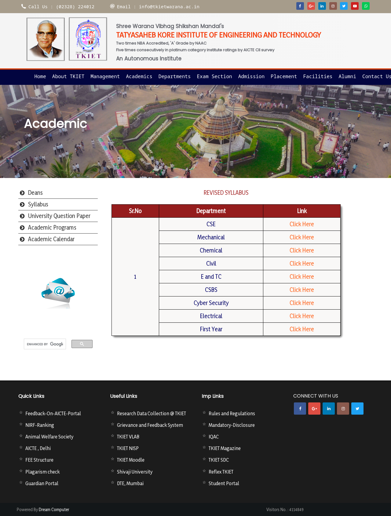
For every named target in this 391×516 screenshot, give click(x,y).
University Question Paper (59, 216)
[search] (45, 344)
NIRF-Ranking (39, 425)
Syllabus (38, 204)
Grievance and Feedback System (150, 425)
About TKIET (68, 76)
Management (105, 76)
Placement (284, 76)
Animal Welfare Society (49, 437)
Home (40, 76)
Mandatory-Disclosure (232, 425)
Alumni (347, 76)
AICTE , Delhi (38, 448)
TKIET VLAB (128, 437)
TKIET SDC (219, 460)
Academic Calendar (51, 239)
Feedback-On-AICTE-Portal (53, 413)
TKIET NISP (128, 448)
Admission (251, 76)
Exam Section (214, 76)
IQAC (214, 437)
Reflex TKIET (221, 472)
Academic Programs (52, 227)
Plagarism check (42, 472)
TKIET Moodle (130, 460)
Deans (35, 192)
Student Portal (224, 483)
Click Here (302, 224)
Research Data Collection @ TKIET (151, 413)
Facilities (317, 76)
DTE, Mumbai (130, 483)
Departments (175, 76)
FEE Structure (39, 460)
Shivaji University (134, 472)
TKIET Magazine (225, 448)
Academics (139, 76)
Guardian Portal (41, 483)
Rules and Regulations (232, 413)
